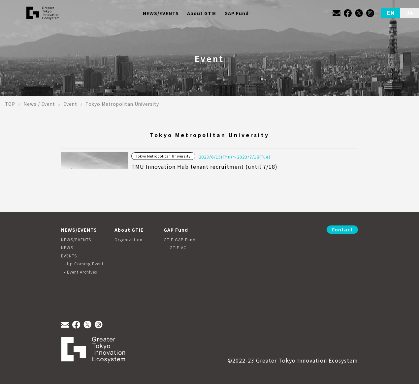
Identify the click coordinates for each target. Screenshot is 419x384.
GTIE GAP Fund (180, 239)
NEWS (67, 247)
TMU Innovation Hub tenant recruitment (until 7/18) (204, 166)
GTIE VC (178, 247)
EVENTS (69, 255)
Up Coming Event (85, 263)
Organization (128, 239)
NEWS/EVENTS (76, 239)
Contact (342, 229)
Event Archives (82, 272)
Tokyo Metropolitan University (163, 156)
